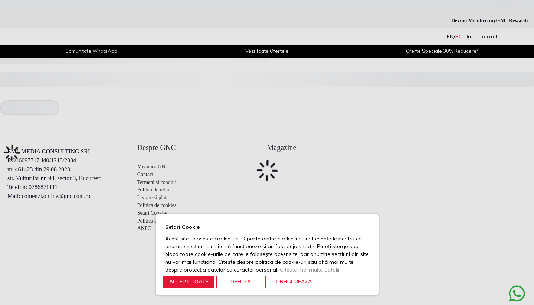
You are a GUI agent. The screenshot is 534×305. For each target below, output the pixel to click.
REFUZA (241, 281)
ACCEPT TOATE (189, 281)
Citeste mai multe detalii (309, 269)
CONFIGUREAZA (292, 281)
